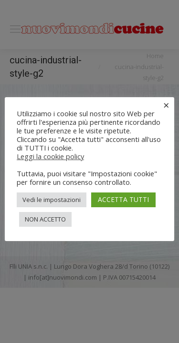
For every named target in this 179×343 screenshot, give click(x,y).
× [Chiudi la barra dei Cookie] (166, 105)
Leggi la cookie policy (50, 156)
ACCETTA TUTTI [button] (123, 199)
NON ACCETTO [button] (45, 219)
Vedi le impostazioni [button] (51, 199)
